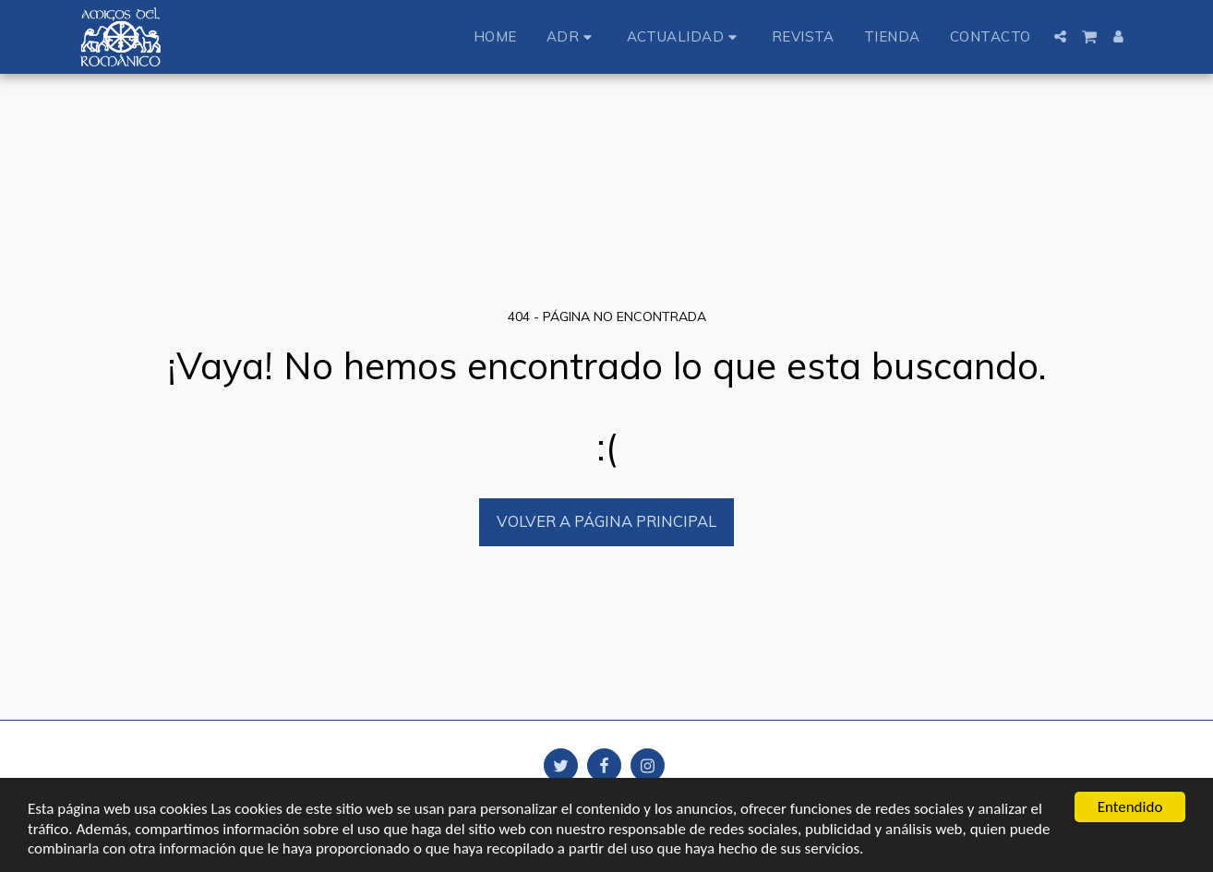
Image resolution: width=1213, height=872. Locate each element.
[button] (572, 36)
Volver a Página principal (606, 521)
